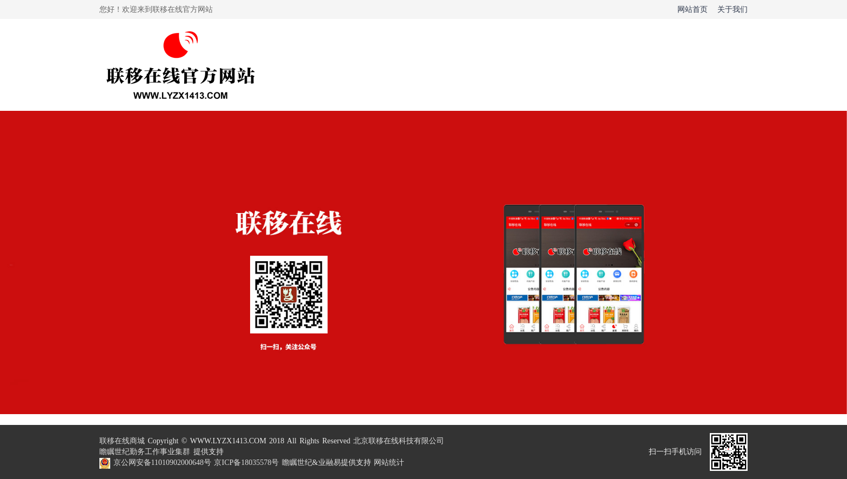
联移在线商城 (122, 441)
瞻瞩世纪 (114, 452)
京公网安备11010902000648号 (162, 462)
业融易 (329, 462)
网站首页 (692, 9)
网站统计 (389, 462)
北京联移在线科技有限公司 (398, 441)
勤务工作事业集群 (160, 452)
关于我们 (732, 9)
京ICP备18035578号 (246, 462)
